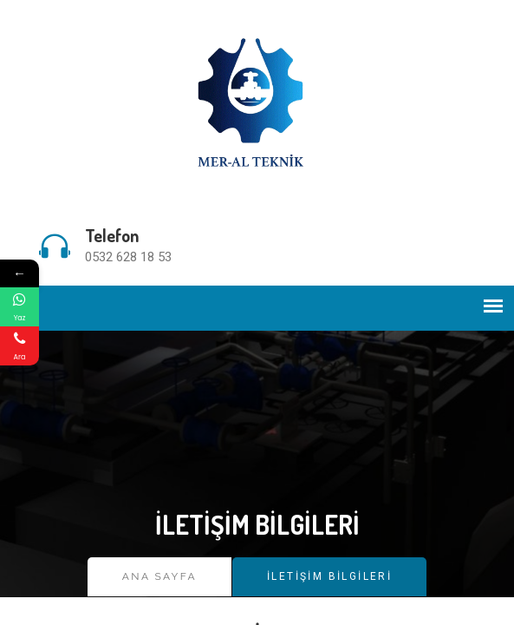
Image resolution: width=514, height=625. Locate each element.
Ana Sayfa (159, 576)
